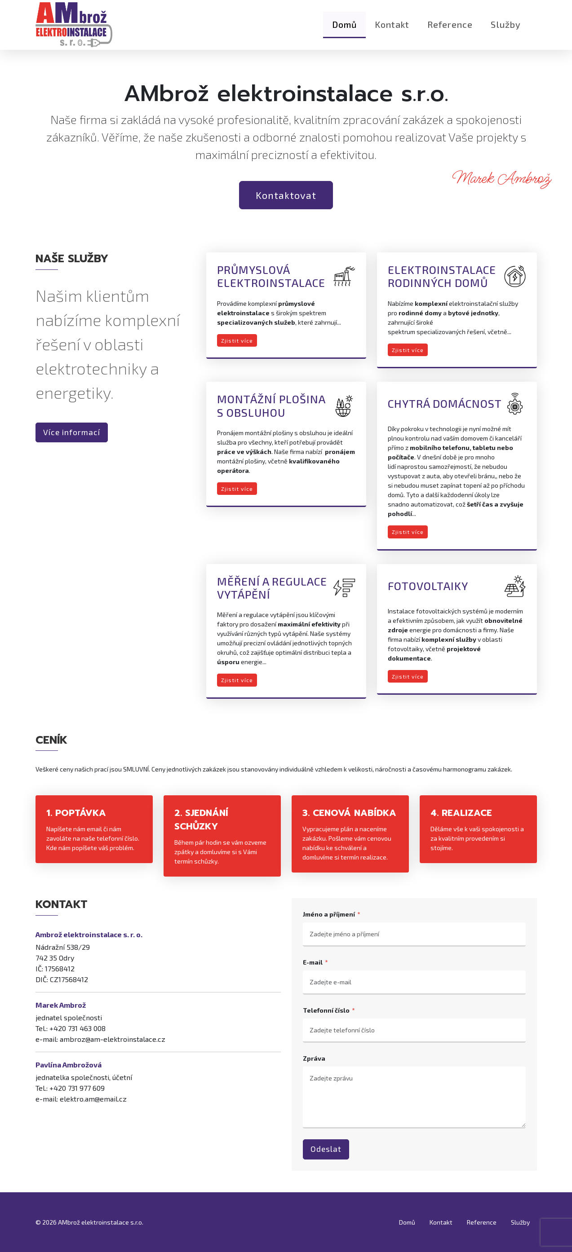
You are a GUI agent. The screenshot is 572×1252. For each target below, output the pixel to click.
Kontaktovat (286, 195)
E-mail (313, 962)
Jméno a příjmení (329, 914)
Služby (506, 29)
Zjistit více (237, 340)
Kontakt (392, 29)
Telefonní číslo (326, 1010)
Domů (344, 29)
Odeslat (325, 1149)
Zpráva (314, 1058)
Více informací (71, 432)
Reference (450, 29)
